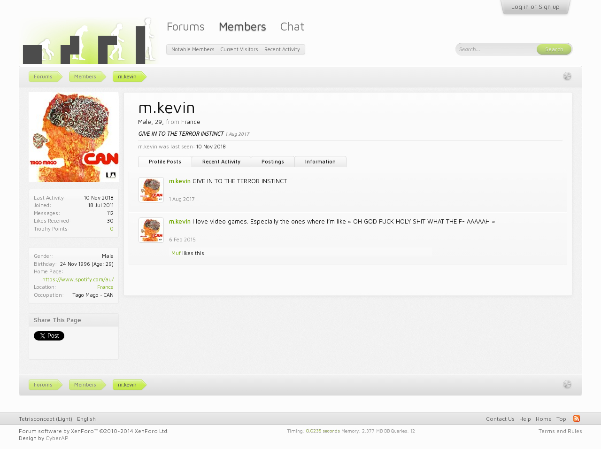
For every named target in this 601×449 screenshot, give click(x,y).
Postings (273, 161)
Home (544, 418)
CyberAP (57, 437)
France (105, 287)
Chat (292, 26)
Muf (176, 253)
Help (525, 418)
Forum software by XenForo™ (94, 430)
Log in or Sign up (535, 6)
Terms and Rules (560, 430)
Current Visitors (239, 49)
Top (561, 418)
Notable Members (193, 49)
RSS (576, 418)
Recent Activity (221, 161)
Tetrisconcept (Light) (45, 418)
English (86, 418)
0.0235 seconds (323, 430)
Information (320, 161)
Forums (186, 26)
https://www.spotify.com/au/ (78, 279)
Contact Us (500, 418)
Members (242, 26)
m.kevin (180, 181)
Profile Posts (165, 161)
